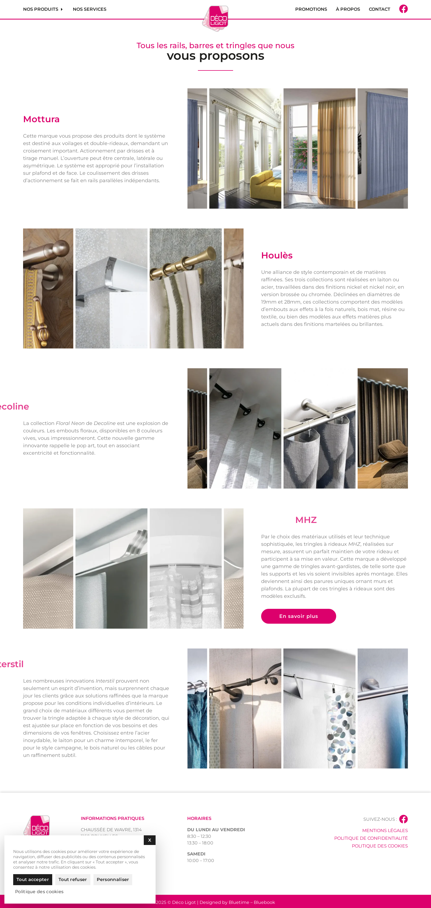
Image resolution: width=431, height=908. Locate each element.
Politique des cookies (380, 846)
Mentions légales (385, 830)
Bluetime (239, 902)
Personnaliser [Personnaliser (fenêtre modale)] (113, 879)
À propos (348, 9)
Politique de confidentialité (371, 838)
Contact (379, 9)
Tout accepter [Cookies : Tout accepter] (32, 879)
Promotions (311, 9)
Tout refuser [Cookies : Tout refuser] (73, 879)
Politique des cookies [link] (39, 892)
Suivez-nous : (380, 819)
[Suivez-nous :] (403, 819)
